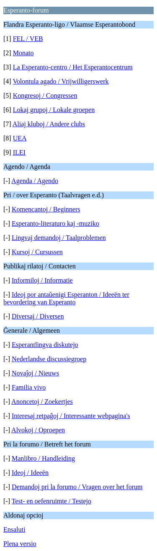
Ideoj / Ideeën (30, 472)
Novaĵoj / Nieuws (35, 373)
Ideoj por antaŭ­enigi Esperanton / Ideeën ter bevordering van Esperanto (66, 298)
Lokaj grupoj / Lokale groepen (54, 109)
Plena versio (19, 543)
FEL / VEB (28, 38)
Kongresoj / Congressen (45, 95)
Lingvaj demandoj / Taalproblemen (59, 237)
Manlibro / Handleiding (43, 458)
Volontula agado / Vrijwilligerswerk (60, 81)
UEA (20, 138)
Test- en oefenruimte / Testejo (51, 501)
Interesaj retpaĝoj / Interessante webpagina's (71, 415)
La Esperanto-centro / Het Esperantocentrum (73, 67)
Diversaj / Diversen (38, 316)
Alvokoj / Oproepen (38, 430)
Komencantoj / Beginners (46, 209)
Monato (23, 52)
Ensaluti (14, 529)
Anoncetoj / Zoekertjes (42, 401)
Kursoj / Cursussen (37, 251)
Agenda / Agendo (34, 180)
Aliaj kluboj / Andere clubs (49, 124)
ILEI (19, 152)
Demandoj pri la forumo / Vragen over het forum (77, 486)
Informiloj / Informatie (42, 280)
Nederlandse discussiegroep (49, 358)
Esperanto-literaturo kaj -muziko (55, 223)
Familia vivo (29, 387)
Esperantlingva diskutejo (45, 344)
